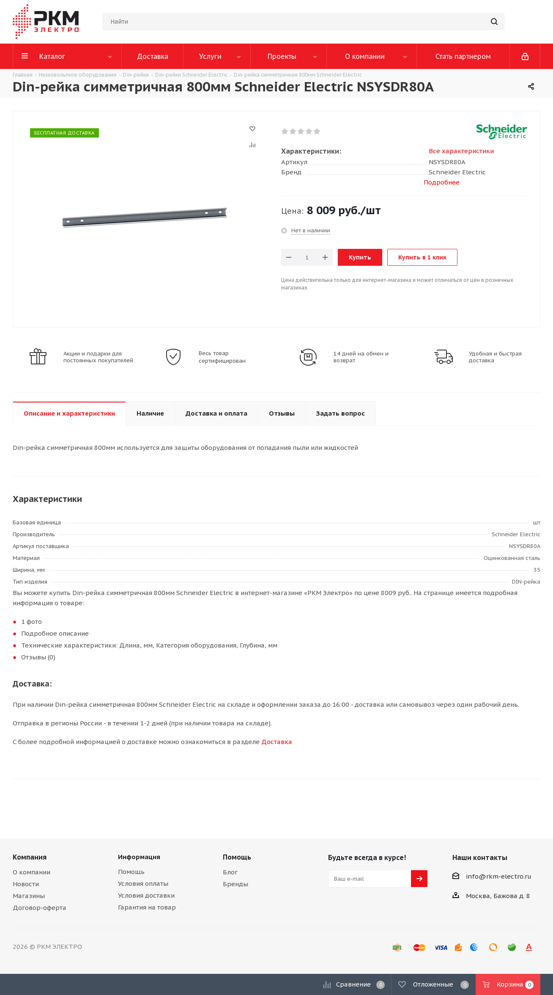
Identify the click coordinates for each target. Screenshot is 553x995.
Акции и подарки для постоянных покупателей (98, 357)
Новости (26, 884)
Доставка (276, 742)
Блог (230, 872)
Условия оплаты (143, 883)
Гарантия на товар (147, 907)
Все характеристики (461, 151)
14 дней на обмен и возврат (361, 357)
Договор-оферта (39, 908)
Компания (30, 857)
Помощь (131, 872)
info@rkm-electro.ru (498, 876)
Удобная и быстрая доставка (495, 357)
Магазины (29, 896)
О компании (31, 872)
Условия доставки (146, 895)
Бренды (235, 884)
